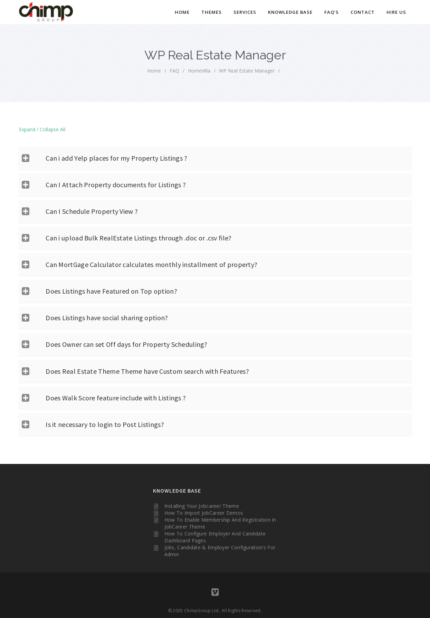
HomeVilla (199, 70)
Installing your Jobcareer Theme (201, 506)
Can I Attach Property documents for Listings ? (116, 184)
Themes (211, 12)
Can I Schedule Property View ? (92, 211)
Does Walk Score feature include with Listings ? (116, 397)
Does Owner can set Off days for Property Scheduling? (126, 344)
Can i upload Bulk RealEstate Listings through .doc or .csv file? (138, 238)
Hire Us (396, 12)
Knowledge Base (290, 12)
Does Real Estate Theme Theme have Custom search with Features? (147, 371)
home (154, 70)
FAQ (174, 70)
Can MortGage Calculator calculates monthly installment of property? (151, 264)
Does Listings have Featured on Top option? (111, 291)
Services (244, 12)
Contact (363, 12)
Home (182, 12)
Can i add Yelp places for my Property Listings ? (116, 158)
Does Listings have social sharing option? (107, 317)
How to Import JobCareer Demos (203, 513)
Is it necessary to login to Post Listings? (105, 424)
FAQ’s (331, 12)
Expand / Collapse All (42, 129)
